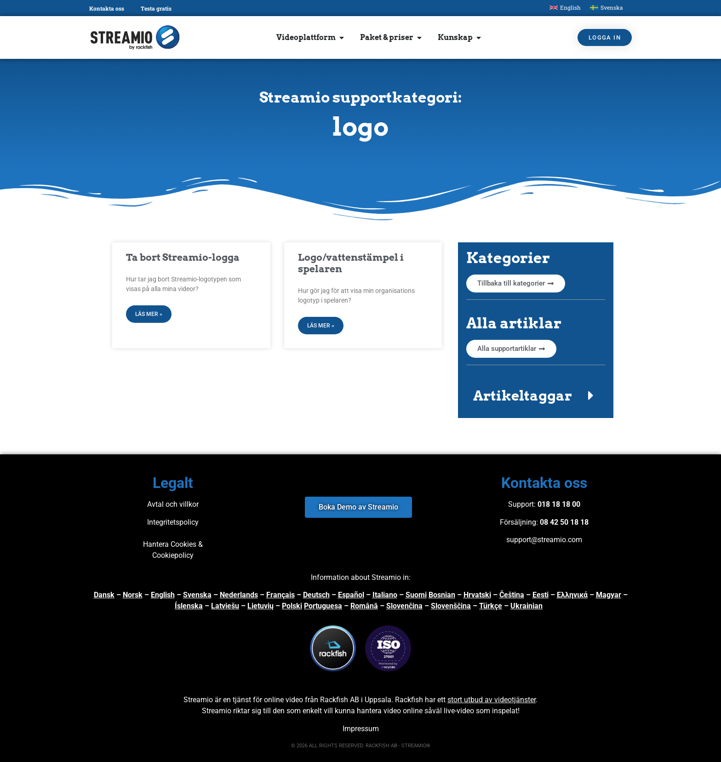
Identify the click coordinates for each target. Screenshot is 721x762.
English (163, 594)
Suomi (416, 594)
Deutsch (316, 594)
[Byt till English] (565, 7)
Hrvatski (477, 594)
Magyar (608, 594)
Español (351, 594)
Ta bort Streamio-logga (183, 257)
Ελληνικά (572, 594)
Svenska (197, 594)
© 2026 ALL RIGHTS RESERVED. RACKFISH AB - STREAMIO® (360, 746)
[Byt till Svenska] (606, 7)
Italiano (384, 594)
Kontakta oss (106, 8)
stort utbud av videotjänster (491, 699)
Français (280, 594)
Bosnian (442, 594)
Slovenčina (404, 606)
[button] (535, 395)
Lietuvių (260, 606)
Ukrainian (526, 606)
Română (364, 606)
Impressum (361, 728)
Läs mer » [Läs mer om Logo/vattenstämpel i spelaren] (320, 325)
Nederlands (239, 594)
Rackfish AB (339, 699)
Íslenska (189, 606)
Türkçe (490, 606)
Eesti (540, 594)
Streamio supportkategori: (360, 97)
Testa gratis (156, 8)
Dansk (104, 594)
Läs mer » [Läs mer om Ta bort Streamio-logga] (148, 314)
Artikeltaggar (522, 395)
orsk (135, 594)
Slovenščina (451, 606)
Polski (292, 606)
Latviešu (225, 606)
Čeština (511, 594)
